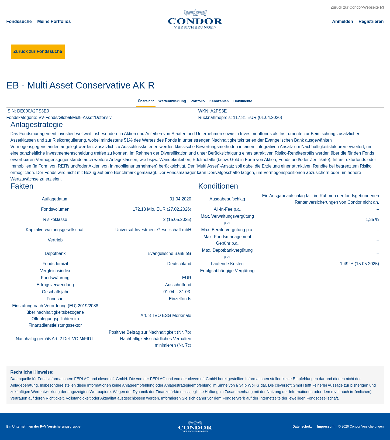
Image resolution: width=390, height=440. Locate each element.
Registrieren (371, 21)
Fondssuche (19, 21)
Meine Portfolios (54, 21)
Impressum (325, 426)
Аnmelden (342, 21)
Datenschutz (302, 426)
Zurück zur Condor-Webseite (355, 7)
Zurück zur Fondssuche (37, 51)
